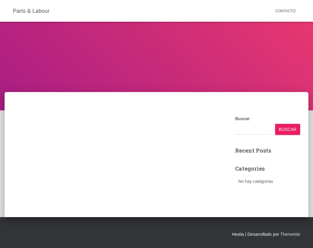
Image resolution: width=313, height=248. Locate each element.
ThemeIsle (290, 234)
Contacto (285, 11)
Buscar (242, 118)
